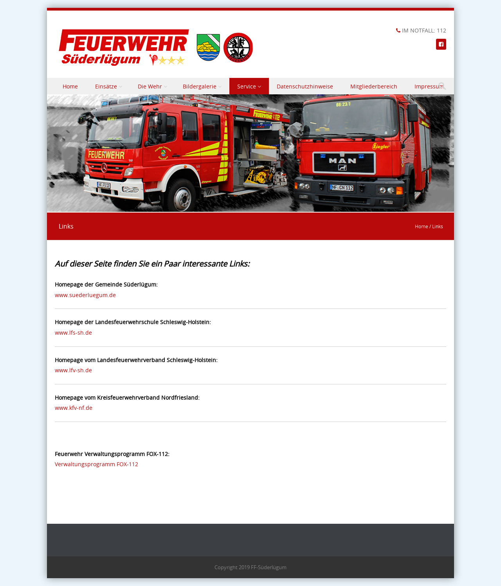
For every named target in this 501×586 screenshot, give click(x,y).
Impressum (429, 86)
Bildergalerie (199, 86)
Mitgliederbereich (373, 86)
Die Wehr (150, 86)
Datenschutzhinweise (305, 86)
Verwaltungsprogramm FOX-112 (96, 464)
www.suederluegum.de (85, 295)
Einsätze (106, 86)
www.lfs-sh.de (73, 332)
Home (70, 86)
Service (246, 86)
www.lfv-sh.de (73, 370)
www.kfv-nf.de (73, 407)
